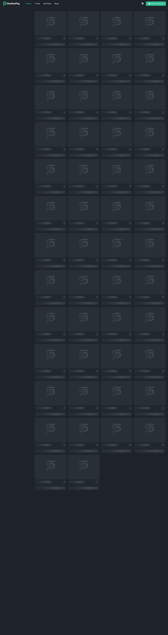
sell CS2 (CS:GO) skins (28, 582)
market (29, 4)
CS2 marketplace (129, 582)
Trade (37, 4)
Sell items (47, 4)
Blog (57, 4)
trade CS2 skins (150, 607)
